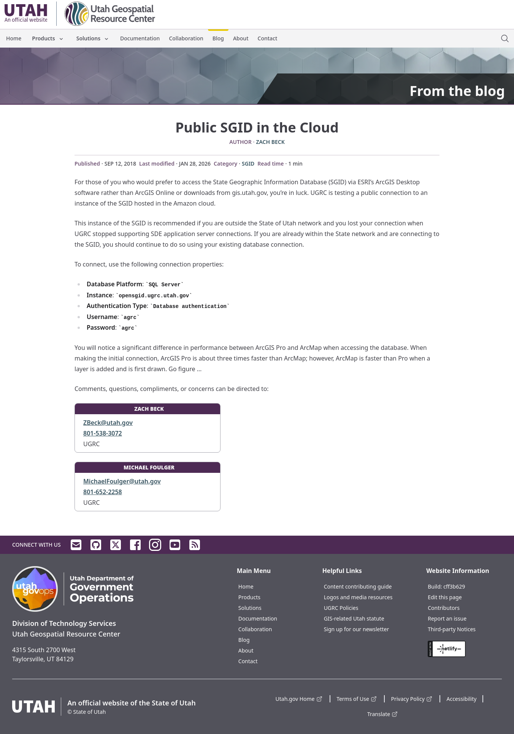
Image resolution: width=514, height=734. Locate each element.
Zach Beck (270, 141)
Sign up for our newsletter (356, 629)
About (241, 38)
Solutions (92, 38)
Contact (268, 38)
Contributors (444, 607)
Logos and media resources (358, 597)
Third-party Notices (452, 629)
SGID (248, 163)
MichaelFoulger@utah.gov (122, 481)
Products (48, 38)
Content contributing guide (358, 586)
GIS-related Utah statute (354, 618)
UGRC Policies (341, 607)
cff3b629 (454, 586)
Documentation (140, 38)
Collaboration (186, 38)
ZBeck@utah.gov (108, 422)
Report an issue (447, 618)
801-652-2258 (102, 492)
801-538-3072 (102, 433)
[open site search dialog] (504, 38)
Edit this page (445, 597)
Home (13, 38)
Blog (218, 38)
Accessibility (461, 698)
